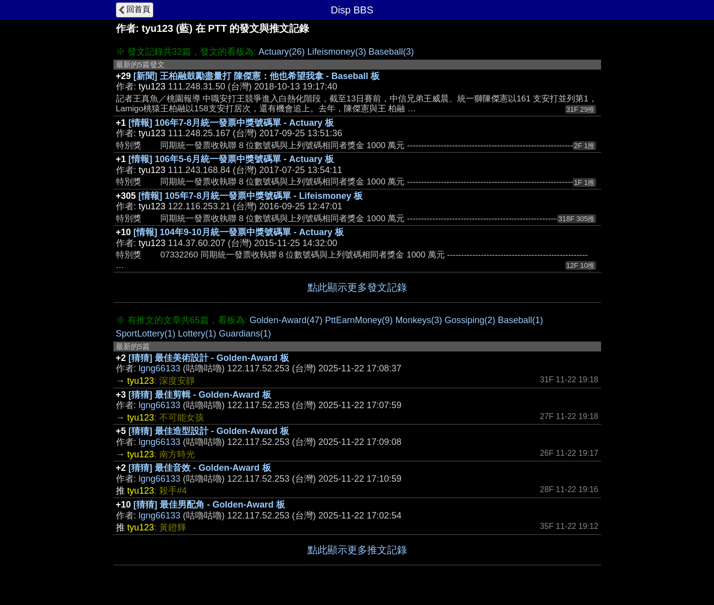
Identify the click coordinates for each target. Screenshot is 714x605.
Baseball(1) (520, 320)
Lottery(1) (197, 334)
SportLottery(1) (146, 334)
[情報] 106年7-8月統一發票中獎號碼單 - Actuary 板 (231, 123)
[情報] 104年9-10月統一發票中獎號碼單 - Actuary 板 (238, 232)
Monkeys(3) (418, 320)
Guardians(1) (245, 334)
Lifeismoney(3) (336, 52)
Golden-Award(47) (286, 320)
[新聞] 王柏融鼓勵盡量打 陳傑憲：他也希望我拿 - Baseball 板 (256, 76)
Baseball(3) (391, 52)
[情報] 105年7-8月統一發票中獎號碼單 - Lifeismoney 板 (250, 196)
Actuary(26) (282, 52)
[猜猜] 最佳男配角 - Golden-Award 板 (209, 505)
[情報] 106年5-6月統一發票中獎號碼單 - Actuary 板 (231, 159)
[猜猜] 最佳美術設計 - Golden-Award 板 (208, 358)
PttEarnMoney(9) (359, 320)
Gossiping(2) (469, 320)
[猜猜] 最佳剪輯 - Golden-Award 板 (199, 395)
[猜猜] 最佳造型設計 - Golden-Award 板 (208, 431)
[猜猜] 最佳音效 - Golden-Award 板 (199, 468)
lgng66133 (160, 368)
